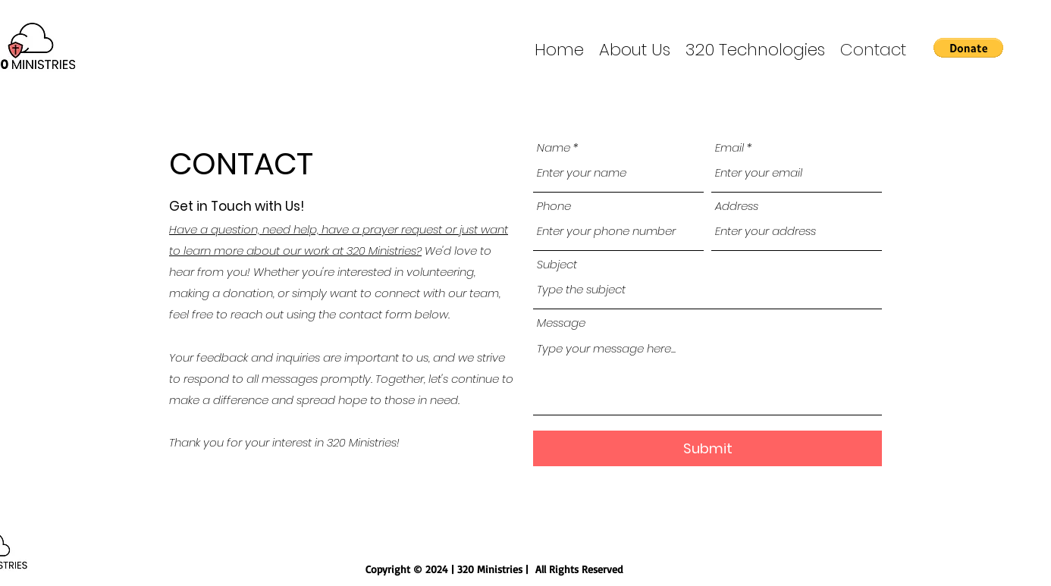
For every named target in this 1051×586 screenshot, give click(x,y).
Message (561, 322)
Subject (557, 264)
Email (729, 147)
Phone (554, 206)
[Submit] (707, 448)
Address (736, 206)
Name (553, 147)
